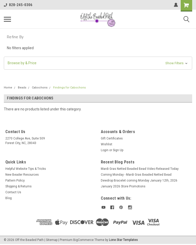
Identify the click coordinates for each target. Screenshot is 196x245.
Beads (22, 87)
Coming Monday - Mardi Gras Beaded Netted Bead (136, 174)
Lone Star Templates (123, 240)
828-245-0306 (18, 5)
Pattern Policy (15, 180)
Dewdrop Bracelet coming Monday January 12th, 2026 (139, 180)
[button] (98, 63)
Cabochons (39, 87)
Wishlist (106, 144)
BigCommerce (83, 240)
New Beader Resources (22, 174)
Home (8, 87)
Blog (8, 198)
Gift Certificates (112, 138)
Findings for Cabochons (69, 87)
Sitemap (51, 240)
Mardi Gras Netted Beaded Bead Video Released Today (140, 169)
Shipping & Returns (18, 186)
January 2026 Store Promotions (123, 186)
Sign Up (118, 150)
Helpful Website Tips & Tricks (25, 169)
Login (104, 150)
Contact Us (13, 192)
